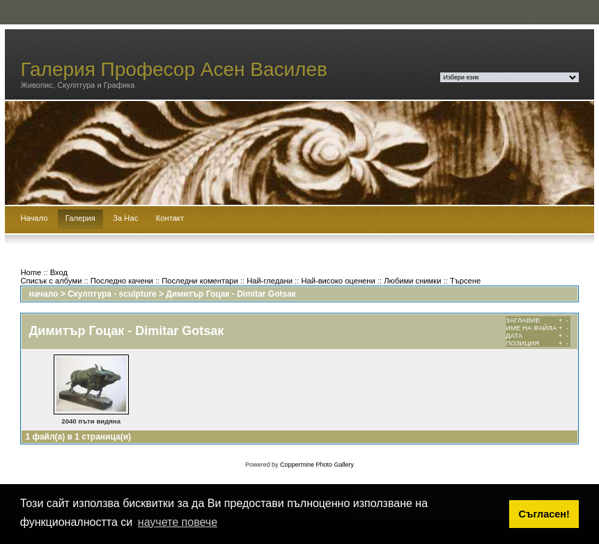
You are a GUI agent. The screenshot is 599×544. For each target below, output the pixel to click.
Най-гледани (270, 281)
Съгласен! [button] (544, 514)
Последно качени (122, 281)
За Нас (125, 218)
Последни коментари (200, 281)
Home (30, 272)
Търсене (465, 281)
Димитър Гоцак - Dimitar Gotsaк (231, 294)
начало (43, 294)
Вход (59, 272)
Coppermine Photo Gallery (317, 464)
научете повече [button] (177, 522)
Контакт (170, 218)
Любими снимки (412, 281)
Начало (33, 218)
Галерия (80, 218)
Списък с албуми (50, 281)
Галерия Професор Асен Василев (173, 69)
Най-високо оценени (338, 281)
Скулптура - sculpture (112, 294)
